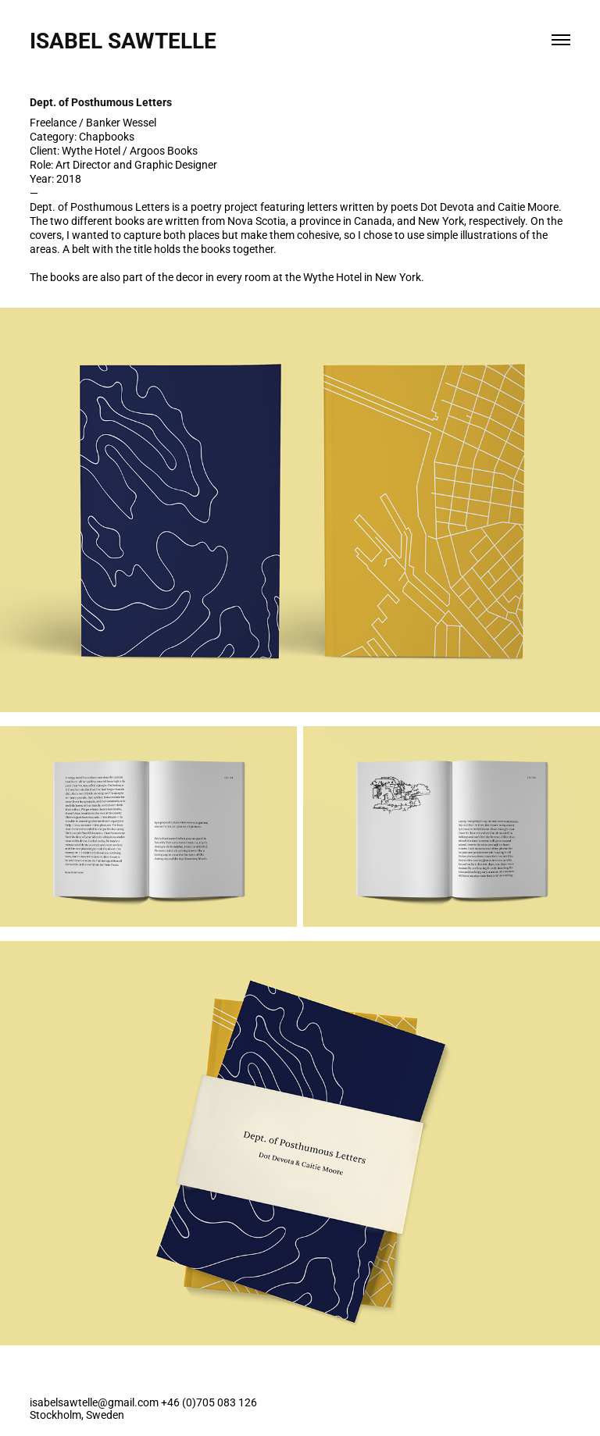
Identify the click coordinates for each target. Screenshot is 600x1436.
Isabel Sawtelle (126, 40)
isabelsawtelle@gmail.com (94, 1402)
